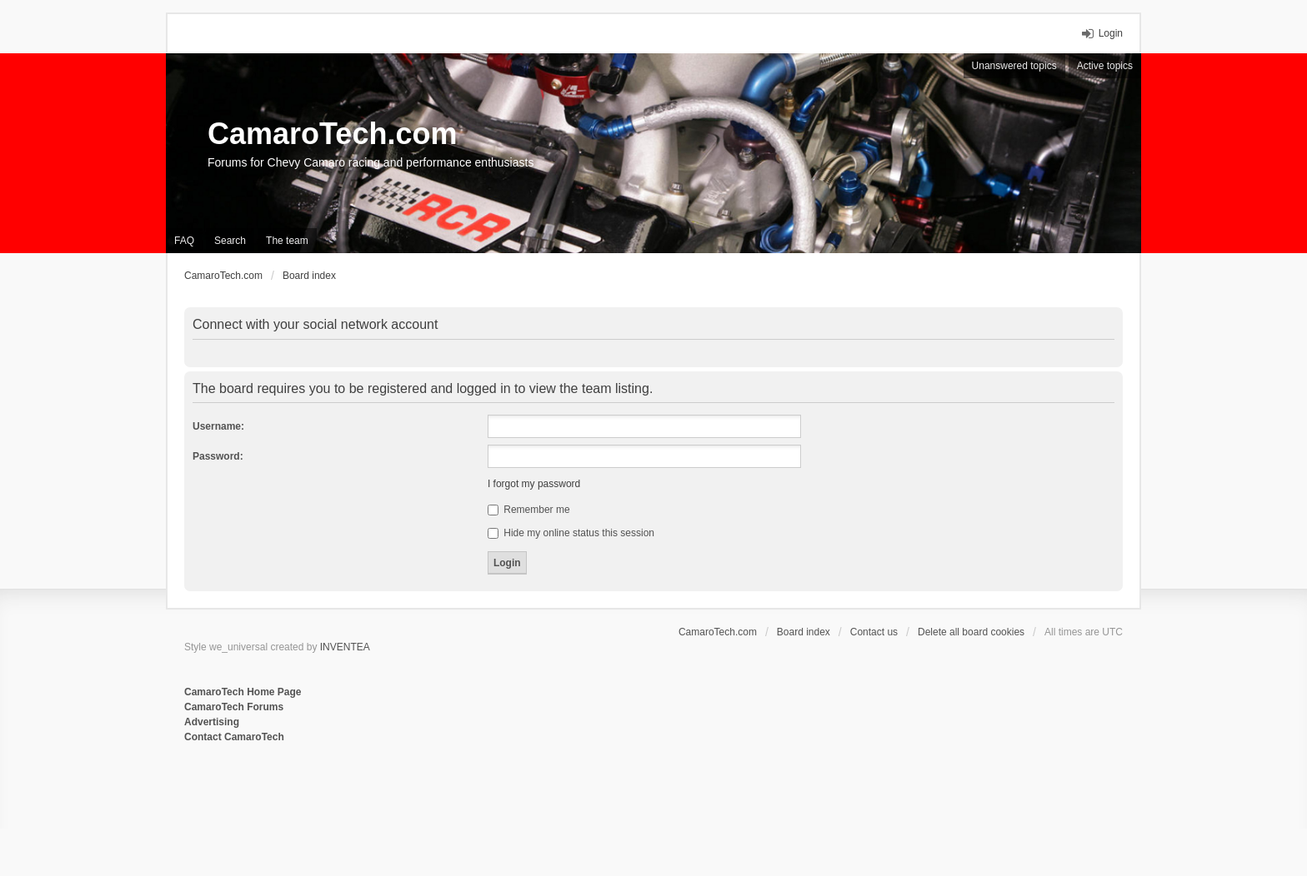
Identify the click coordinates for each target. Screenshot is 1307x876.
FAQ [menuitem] (184, 240)
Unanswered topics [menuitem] (1014, 66)
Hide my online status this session (571, 533)
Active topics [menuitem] (1105, 66)
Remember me (529, 509)
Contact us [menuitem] (874, 632)
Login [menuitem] (1111, 33)
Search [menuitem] (230, 240)
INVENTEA (345, 647)
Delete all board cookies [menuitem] (971, 632)
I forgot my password (534, 484)
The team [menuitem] (287, 240)
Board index (803, 632)
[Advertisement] (388, 799)
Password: (218, 456)
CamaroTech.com (332, 134)
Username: (218, 426)
